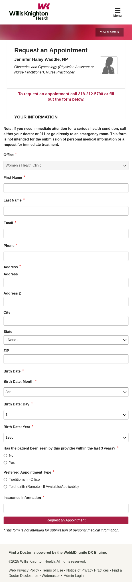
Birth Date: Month (18, 381)
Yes (12, 462)
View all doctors (109, 32)
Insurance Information (22, 498)
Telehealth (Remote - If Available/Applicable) (44, 486)
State (8, 332)
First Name (13, 177)
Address (11, 274)
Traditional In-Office (24, 479)
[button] (118, 12)
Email (8, 223)
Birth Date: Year (17, 427)
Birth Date (12, 371)
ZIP (6, 351)
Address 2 (12, 293)
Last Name (13, 200)
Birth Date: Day (16, 404)
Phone (9, 246)
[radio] (5, 455)
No (11, 455)
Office (9, 155)
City (7, 312)
